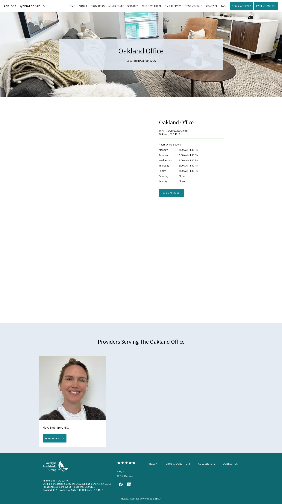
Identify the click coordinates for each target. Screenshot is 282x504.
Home (71, 6)
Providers (97, 6)
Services (133, 6)
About (83, 6)
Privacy (152, 463)
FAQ (223, 6)
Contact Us (230, 463)
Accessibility (206, 463)
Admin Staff (116, 6)
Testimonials (193, 6)
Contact (211, 6)
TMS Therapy (173, 6)
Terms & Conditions (178, 463)
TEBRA (157, 498)
